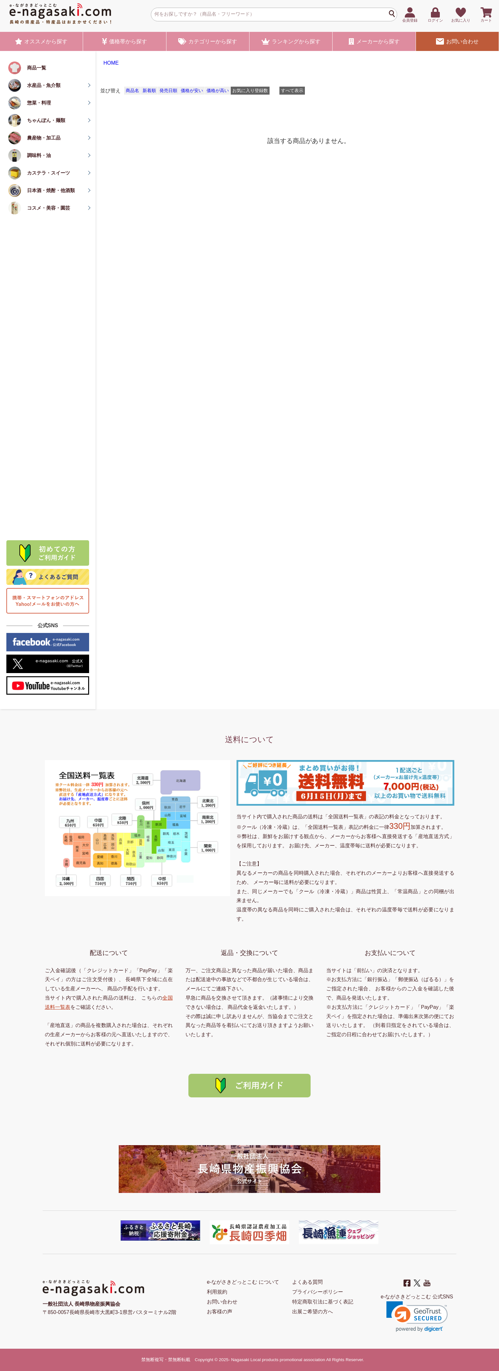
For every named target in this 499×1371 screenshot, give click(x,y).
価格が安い (192, 90)
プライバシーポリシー (317, 1292)
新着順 (149, 90)
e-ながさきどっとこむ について (243, 1282)
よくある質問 (307, 1282)
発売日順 (168, 90)
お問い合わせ (457, 41)
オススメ (41, 41)
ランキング (291, 41)
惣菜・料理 (39, 102)
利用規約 (217, 1292)
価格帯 (124, 41)
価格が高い (218, 90)
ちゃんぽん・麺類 (46, 120)
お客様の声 (219, 1311)
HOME (111, 63)
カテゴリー (207, 41)
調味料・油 (39, 155)
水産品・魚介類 (43, 85)
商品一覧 (36, 67)
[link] (417, 1317)
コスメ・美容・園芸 (48, 208)
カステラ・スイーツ (48, 173)
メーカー (374, 41)
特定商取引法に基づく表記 (322, 1301)
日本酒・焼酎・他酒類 (51, 190)
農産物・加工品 (43, 137)
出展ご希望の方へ (312, 1311)
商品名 (132, 90)
